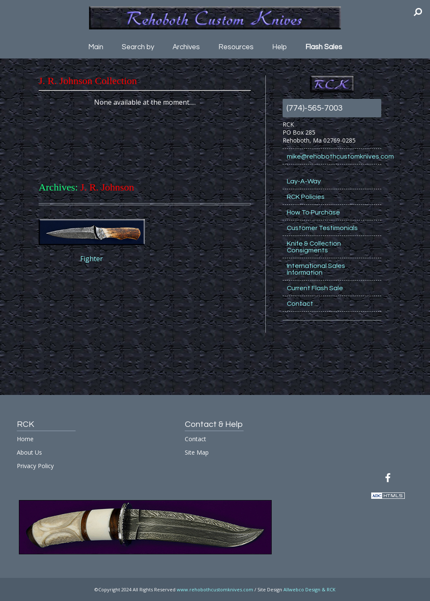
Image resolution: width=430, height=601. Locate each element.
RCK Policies (306, 196)
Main (95, 47)
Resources (236, 47)
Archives (186, 47)
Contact (300, 303)
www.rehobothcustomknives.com (215, 589)
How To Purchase (313, 212)
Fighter (91, 258)
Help (279, 47)
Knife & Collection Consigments (314, 247)
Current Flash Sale (315, 288)
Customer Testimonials (322, 228)
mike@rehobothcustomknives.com (334, 156)
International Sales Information (316, 269)
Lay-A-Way (304, 181)
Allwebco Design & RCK (309, 589)
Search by (138, 47)
